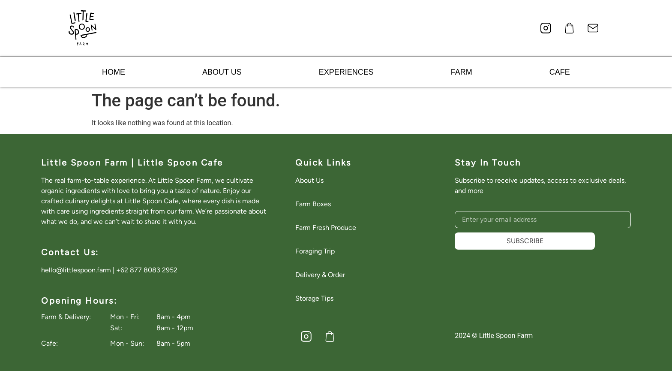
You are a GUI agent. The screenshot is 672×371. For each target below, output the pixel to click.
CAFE (559, 72)
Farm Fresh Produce (325, 227)
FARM (461, 72)
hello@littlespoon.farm (76, 270)
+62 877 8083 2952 (146, 270)
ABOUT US (222, 72)
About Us (309, 180)
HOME (113, 72)
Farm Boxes (313, 204)
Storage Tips (314, 298)
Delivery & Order (320, 275)
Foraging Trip (315, 251)
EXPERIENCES (346, 72)
